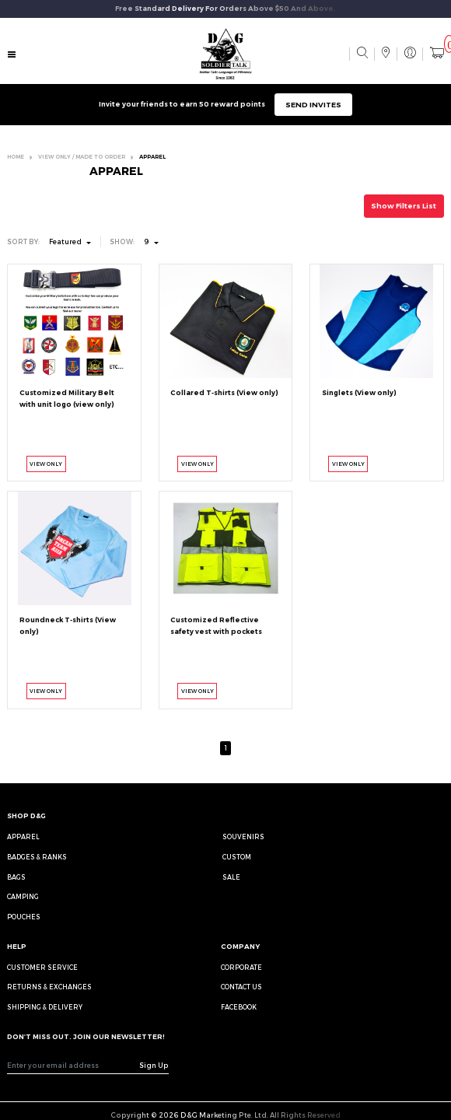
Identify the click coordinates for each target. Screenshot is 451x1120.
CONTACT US (241, 987)
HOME (15, 156)
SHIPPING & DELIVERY (44, 1007)
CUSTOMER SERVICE (42, 967)
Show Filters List (403, 205)
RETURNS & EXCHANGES (49, 987)
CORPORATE (241, 967)
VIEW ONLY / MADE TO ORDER (81, 156)
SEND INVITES (313, 104)
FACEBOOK (239, 1007)
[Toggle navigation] (12, 55)
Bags (16, 877)
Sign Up (154, 1065)
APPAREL (152, 156)
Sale (231, 877)
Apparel (23, 837)
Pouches (23, 917)
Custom (236, 857)
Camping (23, 897)
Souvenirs (243, 837)
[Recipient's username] (73, 1065)
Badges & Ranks (37, 857)
